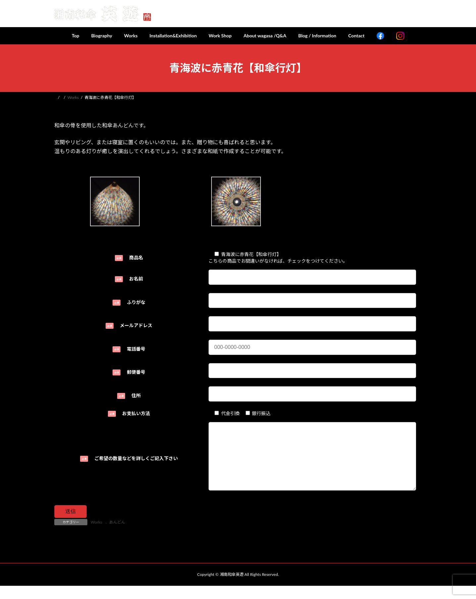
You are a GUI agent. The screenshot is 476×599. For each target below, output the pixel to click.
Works (96, 535)
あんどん (117, 535)
